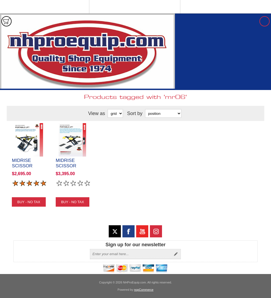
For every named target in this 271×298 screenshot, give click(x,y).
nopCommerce (143, 289)
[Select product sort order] (163, 113)
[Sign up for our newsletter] (130, 254)
